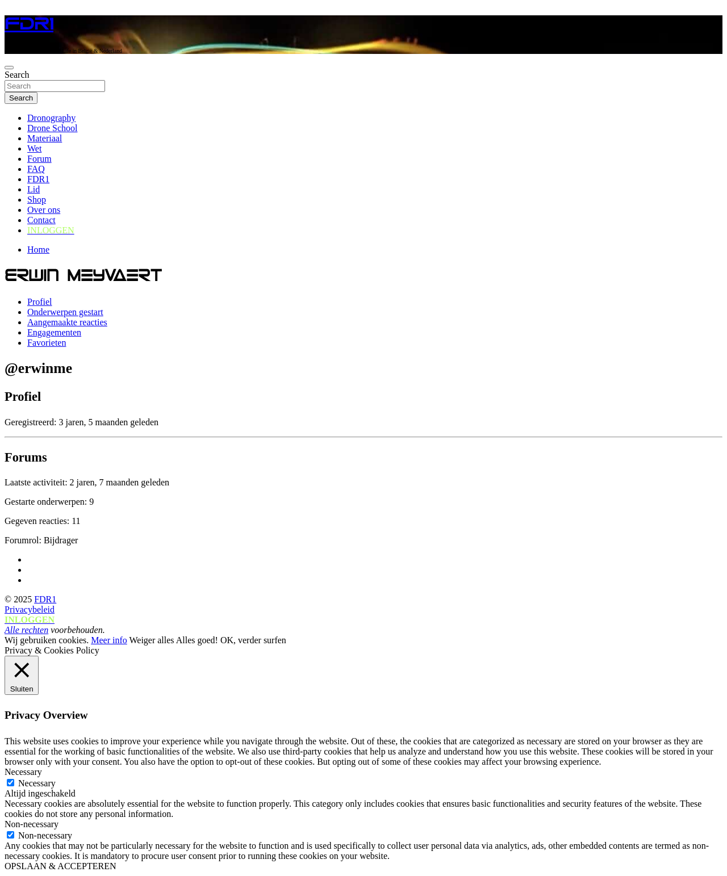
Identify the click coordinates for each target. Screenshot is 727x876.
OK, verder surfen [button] (253, 640)
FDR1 (29, 24)
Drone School (52, 128)
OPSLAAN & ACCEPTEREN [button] (60, 866)
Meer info (109, 640)
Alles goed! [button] (197, 640)
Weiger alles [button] (151, 640)
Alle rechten (26, 630)
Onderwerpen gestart (65, 312)
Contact (41, 220)
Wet (34, 148)
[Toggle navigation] (9, 67)
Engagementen (54, 332)
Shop (36, 199)
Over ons (43, 210)
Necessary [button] (23, 772)
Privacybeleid (30, 609)
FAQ (36, 169)
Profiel (39, 302)
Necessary (37, 783)
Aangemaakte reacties (67, 322)
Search (17, 74)
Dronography (51, 118)
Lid (33, 189)
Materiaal (44, 138)
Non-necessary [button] (32, 824)
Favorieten (46, 342)
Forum (39, 159)
